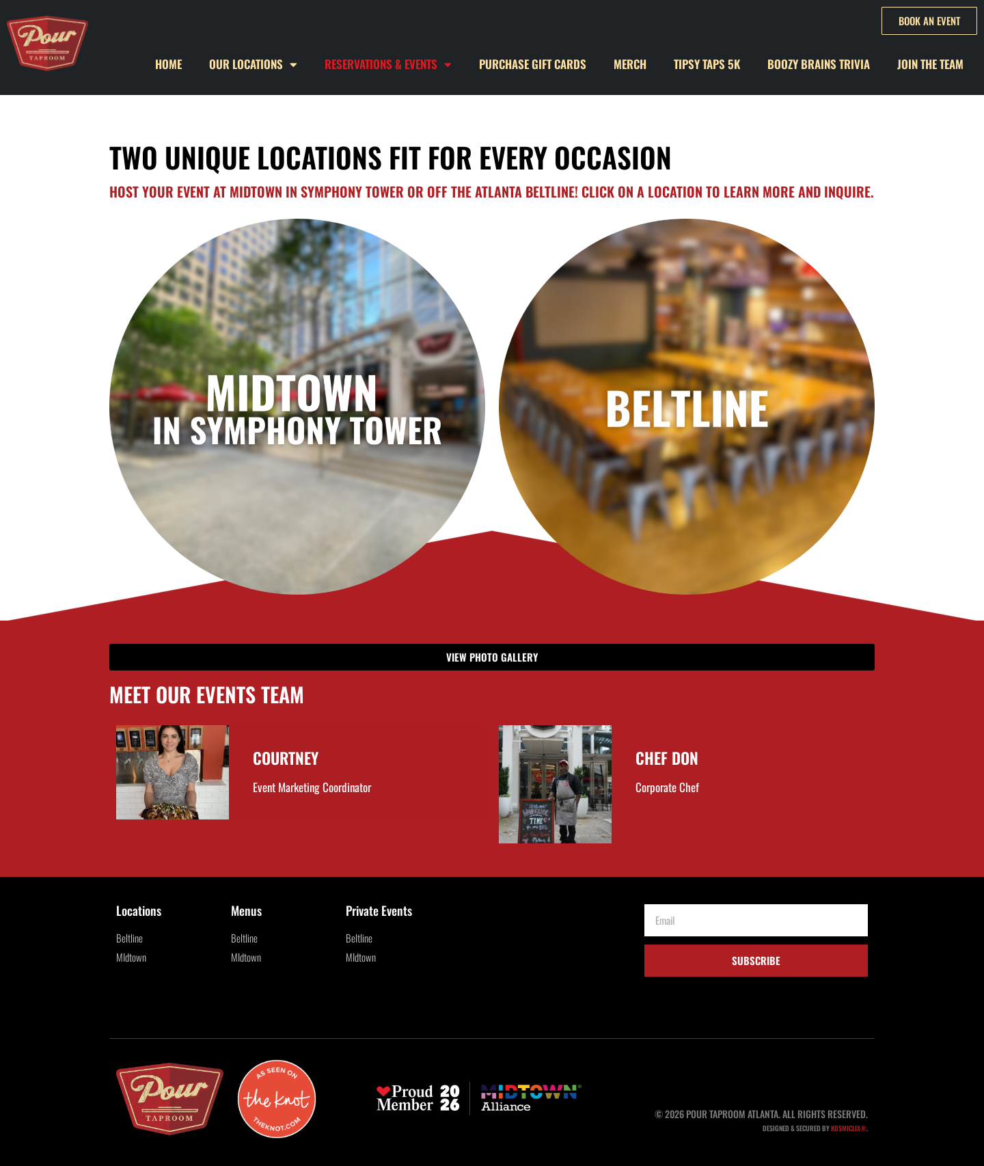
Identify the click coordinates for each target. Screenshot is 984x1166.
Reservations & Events (388, 64)
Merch (630, 63)
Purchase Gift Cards (532, 63)
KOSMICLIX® (848, 1128)
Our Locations (253, 64)
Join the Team (930, 63)
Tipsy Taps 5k (707, 63)
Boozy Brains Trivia (818, 63)
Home (168, 63)
